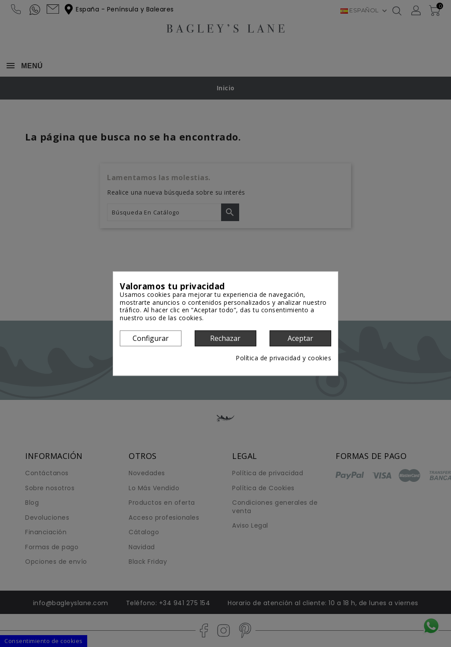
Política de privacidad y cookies (283, 358)
